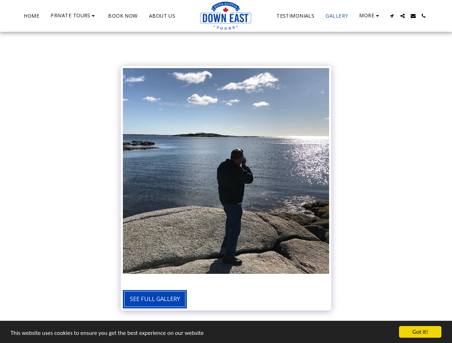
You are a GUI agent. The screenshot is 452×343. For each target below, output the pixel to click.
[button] (73, 16)
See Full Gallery (155, 299)
